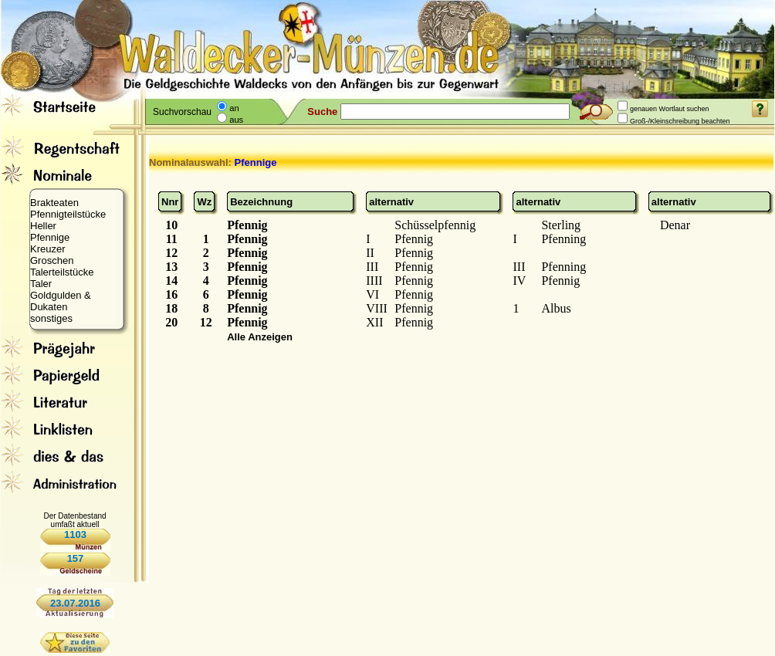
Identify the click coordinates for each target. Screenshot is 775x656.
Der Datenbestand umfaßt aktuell (74, 520)
